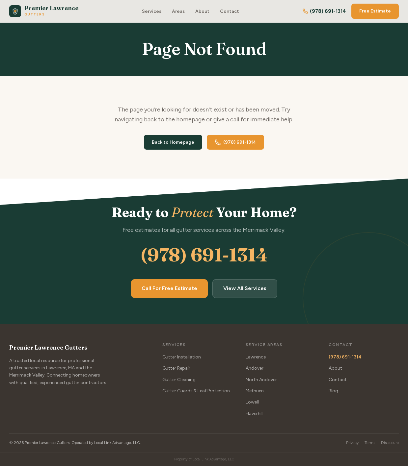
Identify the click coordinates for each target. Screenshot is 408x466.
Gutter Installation (181, 357)
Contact (229, 11)
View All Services (244, 288)
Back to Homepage (173, 142)
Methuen (255, 391)
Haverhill (254, 413)
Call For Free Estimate (169, 288)
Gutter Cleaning (179, 379)
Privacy (352, 442)
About (202, 11)
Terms (370, 442)
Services (151, 11)
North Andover (261, 379)
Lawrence (256, 357)
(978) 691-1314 (324, 11)
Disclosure (390, 442)
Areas (178, 11)
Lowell (252, 402)
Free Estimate (375, 11)
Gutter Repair (176, 368)
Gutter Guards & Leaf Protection (196, 391)
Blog (333, 391)
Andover (254, 368)
